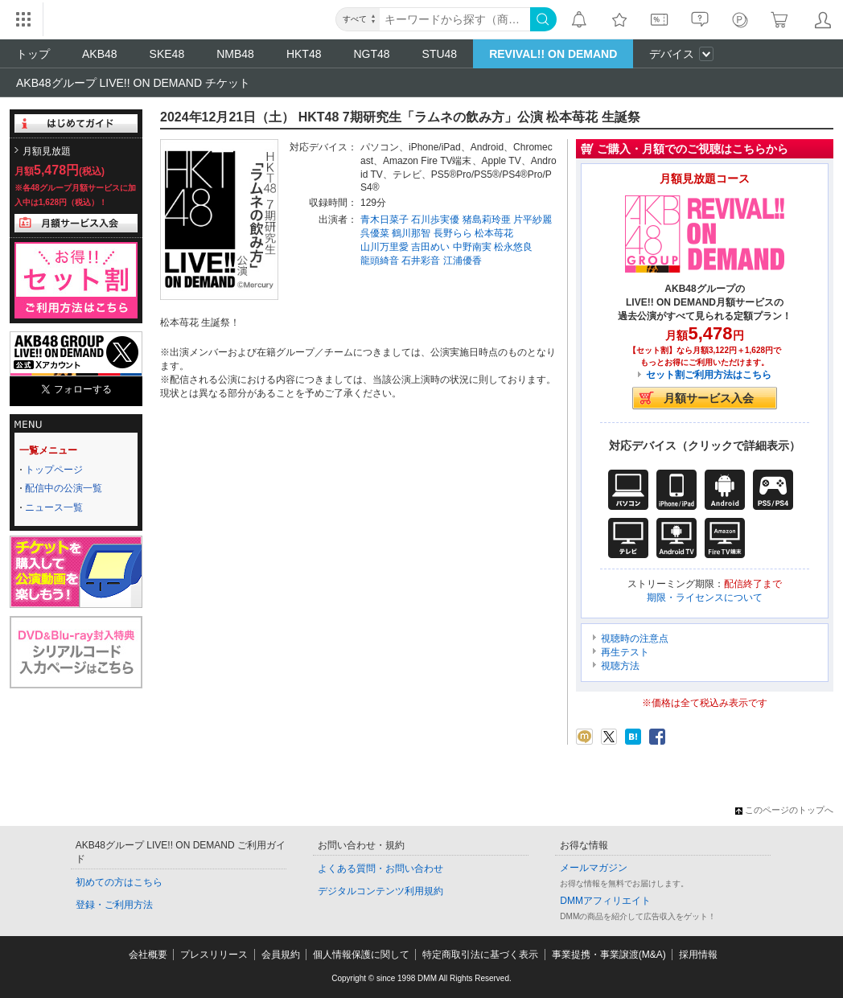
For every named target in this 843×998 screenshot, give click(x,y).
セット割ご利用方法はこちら (708, 374)
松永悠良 (513, 247)
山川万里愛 (384, 247)
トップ (33, 53)
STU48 (440, 53)
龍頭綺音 (379, 260)
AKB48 (99, 53)
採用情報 (698, 954)
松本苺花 (494, 233)
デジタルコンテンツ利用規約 (380, 891)
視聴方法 (620, 665)
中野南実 (472, 247)
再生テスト (625, 652)
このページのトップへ (784, 810)
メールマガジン (593, 867)
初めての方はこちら (119, 882)
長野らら (453, 233)
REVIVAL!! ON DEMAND (553, 53)
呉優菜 (374, 233)
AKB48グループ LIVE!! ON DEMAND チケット (133, 82)
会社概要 (148, 954)
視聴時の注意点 (634, 638)
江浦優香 (462, 260)
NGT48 (371, 53)
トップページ (54, 469)
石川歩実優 (435, 219)
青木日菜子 (384, 219)
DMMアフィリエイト (605, 900)
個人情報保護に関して (361, 954)
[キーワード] (455, 19)
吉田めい (430, 247)
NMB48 (235, 53)
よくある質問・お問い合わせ (380, 868)
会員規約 (280, 954)
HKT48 (304, 53)
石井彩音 (420, 260)
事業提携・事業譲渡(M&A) (609, 954)
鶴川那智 (411, 233)
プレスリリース (214, 954)
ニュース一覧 (54, 507)
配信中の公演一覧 (63, 488)
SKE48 (167, 53)
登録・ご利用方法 (114, 904)
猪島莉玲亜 (487, 219)
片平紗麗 (532, 219)
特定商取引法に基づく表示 (480, 954)
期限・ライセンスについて (705, 597)
